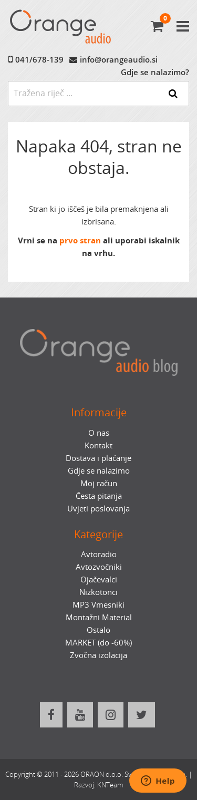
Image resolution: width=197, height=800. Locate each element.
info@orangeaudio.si (119, 59)
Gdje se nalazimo (99, 470)
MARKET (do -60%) (98, 642)
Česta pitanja (99, 495)
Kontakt (98, 445)
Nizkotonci (98, 592)
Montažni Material (99, 617)
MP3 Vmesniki (98, 604)
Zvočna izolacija (98, 655)
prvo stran (80, 240)
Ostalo (98, 629)
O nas (98, 432)
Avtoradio (99, 554)
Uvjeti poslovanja (98, 508)
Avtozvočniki (99, 566)
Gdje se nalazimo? (155, 72)
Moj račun (98, 483)
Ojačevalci (98, 579)
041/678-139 (39, 59)
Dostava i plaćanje (98, 458)
